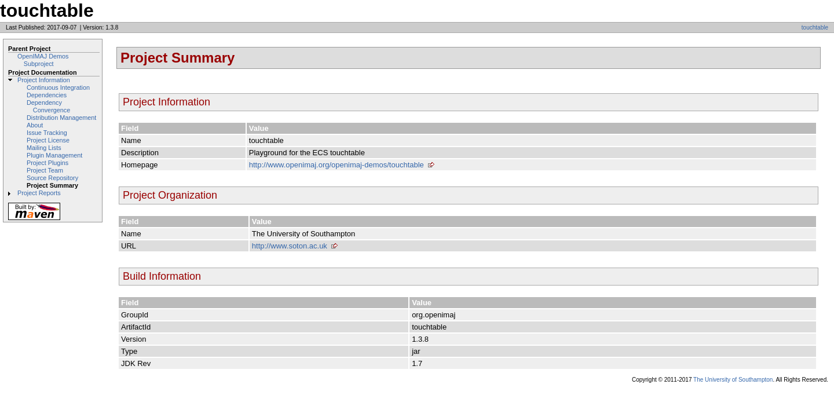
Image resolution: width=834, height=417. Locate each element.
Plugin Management (54, 155)
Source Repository (52, 177)
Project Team (45, 170)
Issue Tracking (47, 132)
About (35, 125)
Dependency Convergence (48, 106)
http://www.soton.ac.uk (289, 246)
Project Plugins (47, 162)
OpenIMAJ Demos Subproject (42, 60)
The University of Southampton (733, 379)
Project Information (43, 79)
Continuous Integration (58, 87)
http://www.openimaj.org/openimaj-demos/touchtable (336, 164)
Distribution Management (61, 117)
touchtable (815, 27)
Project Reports (39, 192)
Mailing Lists (44, 147)
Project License (48, 140)
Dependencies (47, 95)
